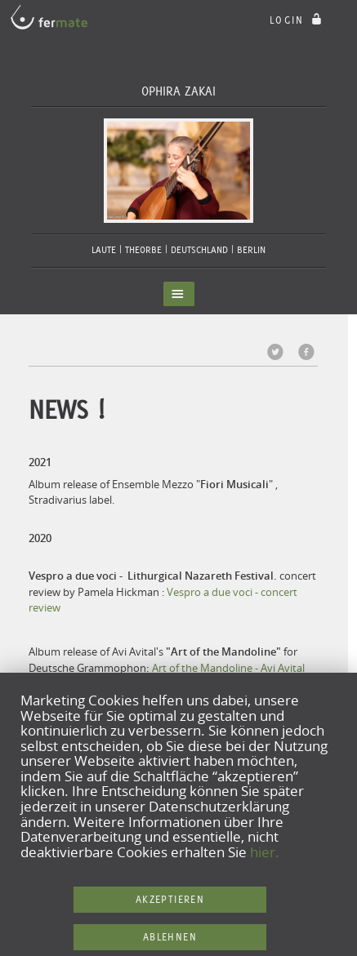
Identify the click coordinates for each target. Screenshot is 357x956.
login (298, 20)
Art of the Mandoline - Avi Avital (228, 667)
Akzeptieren (170, 899)
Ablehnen (170, 937)
